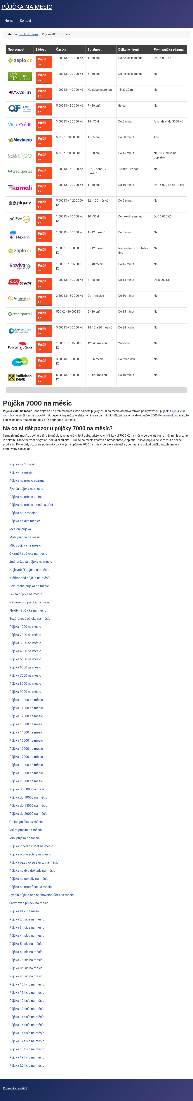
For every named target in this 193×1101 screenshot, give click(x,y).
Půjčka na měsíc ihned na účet (31, 505)
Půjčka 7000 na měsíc (25, 675)
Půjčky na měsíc (21, 472)
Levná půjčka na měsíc (25, 594)
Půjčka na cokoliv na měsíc (28, 879)
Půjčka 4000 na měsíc (25, 651)
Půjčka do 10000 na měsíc (28, 797)
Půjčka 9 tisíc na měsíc (25, 976)
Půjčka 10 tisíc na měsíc (26, 984)
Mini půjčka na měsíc (24, 838)
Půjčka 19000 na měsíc (26, 773)
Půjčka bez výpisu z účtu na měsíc (33, 862)
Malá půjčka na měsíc (25, 537)
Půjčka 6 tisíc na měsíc (25, 952)
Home (9, 21)
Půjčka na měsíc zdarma (27, 480)
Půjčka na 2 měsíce (23, 513)
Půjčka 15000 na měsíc (26, 740)
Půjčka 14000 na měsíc (26, 732)
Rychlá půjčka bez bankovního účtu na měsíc (41, 895)
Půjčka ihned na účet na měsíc (31, 846)
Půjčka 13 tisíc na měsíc (26, 1009)
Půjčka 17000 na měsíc (26, 757)
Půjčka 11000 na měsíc (26, 708)
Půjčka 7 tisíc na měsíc (25, 960)
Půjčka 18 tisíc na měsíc (26, 1049)
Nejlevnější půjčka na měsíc (29, 570)
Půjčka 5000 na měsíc (25, 659)
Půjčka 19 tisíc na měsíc (26, 1057)
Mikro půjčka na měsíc (25, 830)
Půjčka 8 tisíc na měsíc (25, 968)
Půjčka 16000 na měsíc (26, 749)
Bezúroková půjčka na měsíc (30, 618)
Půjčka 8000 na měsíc (25, 683)
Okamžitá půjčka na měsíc (28, 553)
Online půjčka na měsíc (26, 822)
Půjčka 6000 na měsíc (25, 667)
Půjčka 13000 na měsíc (26, 724)
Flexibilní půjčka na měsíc (27, 610)
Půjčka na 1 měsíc (22, 464)
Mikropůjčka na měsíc (25, 545)
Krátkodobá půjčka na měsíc (29, 578)
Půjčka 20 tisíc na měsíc (26, 1065)
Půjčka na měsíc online (26, 497)
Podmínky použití (14, 1088)
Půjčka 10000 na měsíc (26, 700)
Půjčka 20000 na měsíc (26, 781)
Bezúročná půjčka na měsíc (29, 586)
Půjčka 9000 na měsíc (25, 692)
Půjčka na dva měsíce (25, 521)
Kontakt (25, 21)
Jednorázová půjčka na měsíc (30, 562)
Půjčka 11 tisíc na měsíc (26, 992)
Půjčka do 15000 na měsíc (28, 805)
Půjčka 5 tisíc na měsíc (25, 944)
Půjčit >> (42, 61)
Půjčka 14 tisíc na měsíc (26, 1017)
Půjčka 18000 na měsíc (26, 765)
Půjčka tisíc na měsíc (24, 911)
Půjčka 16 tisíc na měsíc (26, 1033)
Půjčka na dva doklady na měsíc (32, 870)
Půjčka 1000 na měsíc (25, 627)
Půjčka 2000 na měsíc (25, 635)
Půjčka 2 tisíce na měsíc (26, 919)
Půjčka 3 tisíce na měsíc (26, 927)
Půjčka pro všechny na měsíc (30, 854)
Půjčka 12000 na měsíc (26, 716)
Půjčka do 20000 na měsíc (28, 814)
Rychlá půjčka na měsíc (26, 489)
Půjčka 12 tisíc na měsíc (26, 1001)
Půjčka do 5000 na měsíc (27, 789)
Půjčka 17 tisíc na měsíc (26, 1041)
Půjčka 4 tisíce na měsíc (26, 935)
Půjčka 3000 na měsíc (25, 643)
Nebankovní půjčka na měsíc (30, 602)
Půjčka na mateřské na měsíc (30, 887)
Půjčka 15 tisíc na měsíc (26, 1025)
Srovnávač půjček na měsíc (28, 903)
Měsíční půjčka (20, 529)
